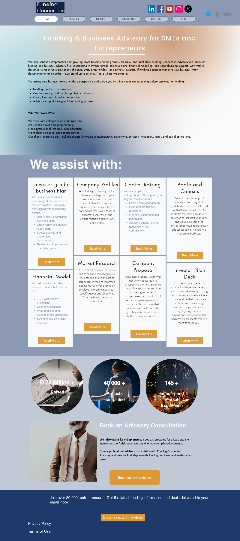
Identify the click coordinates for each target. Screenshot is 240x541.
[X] (188, 9)
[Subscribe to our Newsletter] (123, 517)
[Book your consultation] (135, 477)
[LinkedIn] (151, 9)
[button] (208, 13)
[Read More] (51, 262)
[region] (50, 223)
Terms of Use (39, 531)
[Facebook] (160, 9)
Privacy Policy (39, 523)
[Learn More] (190, 340)
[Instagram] (179, 9)
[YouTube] (169, 9)
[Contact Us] (143, 334)
